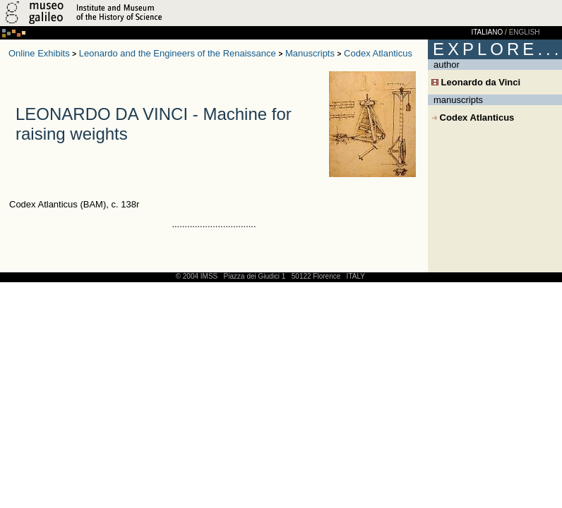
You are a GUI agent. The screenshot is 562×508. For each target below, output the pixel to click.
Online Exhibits (39, 53)
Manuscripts (310, 53)
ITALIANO (487, 32)
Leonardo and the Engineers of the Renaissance (177, 53)
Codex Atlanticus (378, 53)
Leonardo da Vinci (475, 82)
